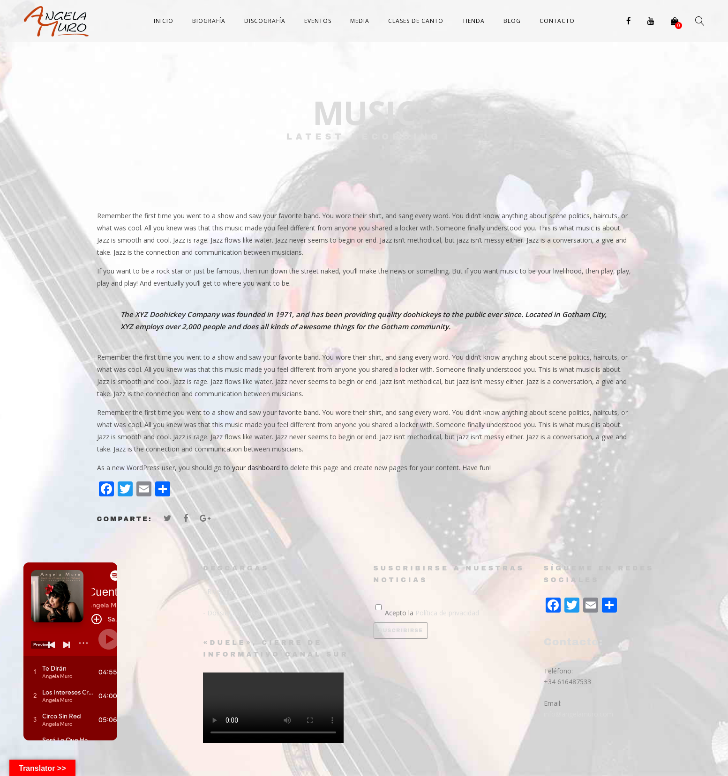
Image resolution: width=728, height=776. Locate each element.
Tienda (473, 21)
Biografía (208, 21)
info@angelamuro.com (578, 713)
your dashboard (256, 467)
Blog (512, 21)
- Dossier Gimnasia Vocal (241, 612)
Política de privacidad (447, 612)
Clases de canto (415, 21)
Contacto (557, 21)
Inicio (163, 21)
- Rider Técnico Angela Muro (246, 591)
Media (359, 21)
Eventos (317, 21)
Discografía (264, 21)
